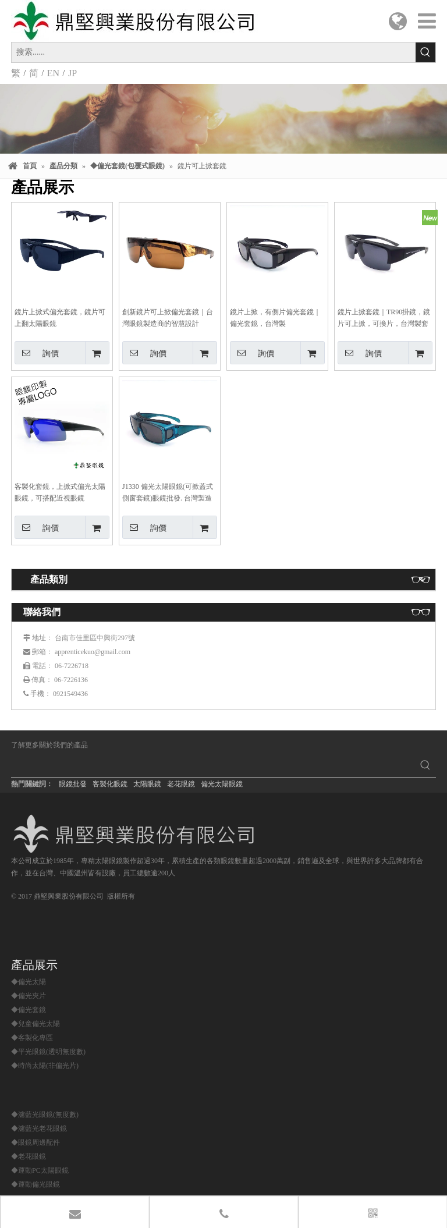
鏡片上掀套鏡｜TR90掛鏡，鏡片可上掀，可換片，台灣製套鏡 (384, 318)
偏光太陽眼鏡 (222, 784)
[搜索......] (214, 52)
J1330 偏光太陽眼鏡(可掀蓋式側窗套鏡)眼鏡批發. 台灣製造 (167, 492)
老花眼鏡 (181, 784)
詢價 (37, 352)
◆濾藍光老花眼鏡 (39, 1128)
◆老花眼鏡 (28, 1156)
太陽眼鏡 (147, 784)
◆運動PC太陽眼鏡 (40, 1170)
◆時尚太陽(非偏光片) (45, 1066)
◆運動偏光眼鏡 (35, 1184)
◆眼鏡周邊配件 (35, 1142)
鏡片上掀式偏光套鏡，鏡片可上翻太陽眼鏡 (60, 318)
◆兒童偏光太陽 (35, 1024)
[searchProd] (213, 767)
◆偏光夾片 (28, 996)
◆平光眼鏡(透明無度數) (48, 1052)
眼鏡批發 (73, 784)
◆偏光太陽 (28, 982)
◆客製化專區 (32, 1038)
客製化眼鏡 (110, 784)
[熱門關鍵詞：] (425, 52)
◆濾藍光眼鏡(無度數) (45, 1114)
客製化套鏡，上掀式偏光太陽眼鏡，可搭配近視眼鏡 (60, 492)
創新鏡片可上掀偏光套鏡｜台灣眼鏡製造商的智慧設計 (167, 318)
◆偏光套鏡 (28, 1010)
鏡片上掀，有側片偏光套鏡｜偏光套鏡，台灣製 (275, 318)
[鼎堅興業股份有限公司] (137, 834)
